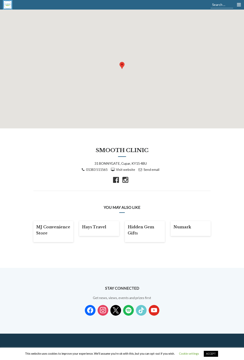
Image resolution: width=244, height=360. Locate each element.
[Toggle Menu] (238, 5)
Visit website (125, 169)
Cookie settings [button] (189, 353)
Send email (151, 169)
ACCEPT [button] (211, 353)
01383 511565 (97, 169)
